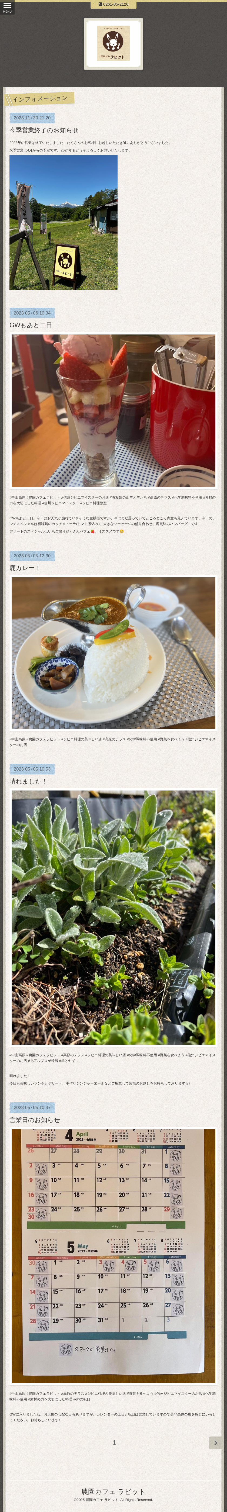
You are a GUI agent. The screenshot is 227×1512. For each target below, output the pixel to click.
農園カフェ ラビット (113, 1491)
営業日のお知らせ (34, 1119)
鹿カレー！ (25, 567)
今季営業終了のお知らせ (44, 130)
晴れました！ (28, 781)
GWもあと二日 (30, 325)
